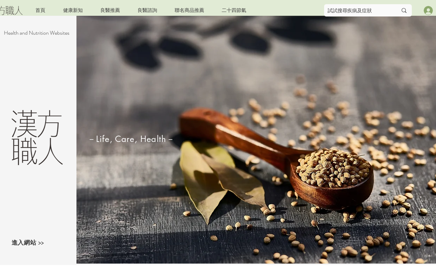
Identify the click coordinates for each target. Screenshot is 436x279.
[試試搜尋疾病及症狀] (357, 10)
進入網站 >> (28, 242)
